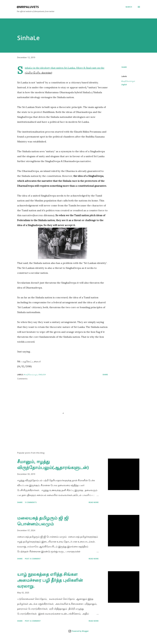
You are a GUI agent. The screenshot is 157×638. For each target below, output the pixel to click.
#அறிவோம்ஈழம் (128, 81)
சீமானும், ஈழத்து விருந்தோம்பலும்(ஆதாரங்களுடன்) (53, 464)
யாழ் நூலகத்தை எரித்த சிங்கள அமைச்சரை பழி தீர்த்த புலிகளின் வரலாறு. (50, 580)
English (124, 84)
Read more (94, 502)
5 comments (31, 502)
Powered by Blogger (78, 631)
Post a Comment (33, 558)
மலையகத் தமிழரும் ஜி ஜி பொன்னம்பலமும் (43, 521)
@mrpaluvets (28, 7)
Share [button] (124, 67)
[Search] (128, 6)
